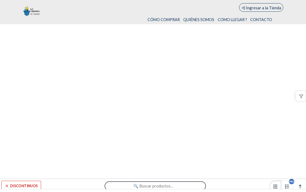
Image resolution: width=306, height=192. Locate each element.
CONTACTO (261, 19)
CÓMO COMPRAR (164, 19)
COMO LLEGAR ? (232, 19)
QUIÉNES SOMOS (198, 19)
